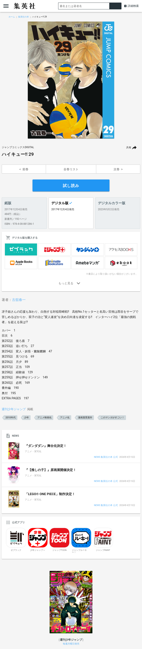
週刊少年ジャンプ (14, 409)
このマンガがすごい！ (112, 417)
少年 (26, 417)
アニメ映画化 (44, 417)
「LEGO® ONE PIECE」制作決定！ (50, 494)
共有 (128, 147)
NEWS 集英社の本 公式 (106, 457)
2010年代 (11, 417)
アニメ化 (65, 417)
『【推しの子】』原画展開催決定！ (50, 470)
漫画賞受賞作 (85, 417)
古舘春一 (19, 300)
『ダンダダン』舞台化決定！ (46, 446)
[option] (71, 80)
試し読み (71, 186)
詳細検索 (133, 5)
